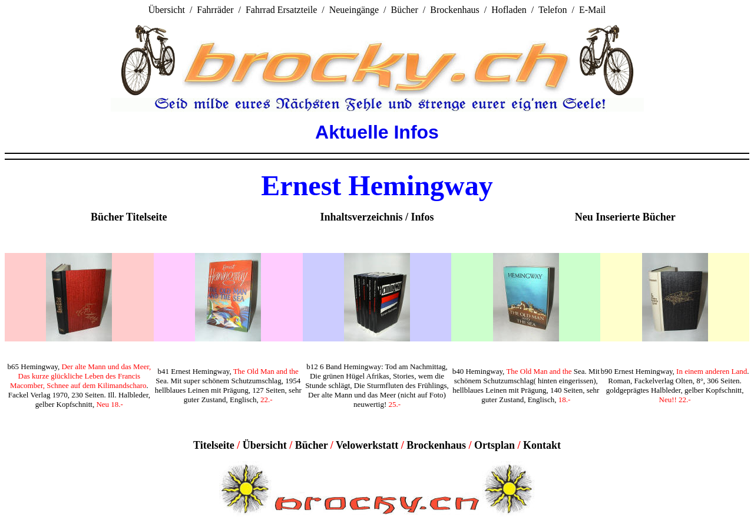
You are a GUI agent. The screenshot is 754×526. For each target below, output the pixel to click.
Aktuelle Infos (377, 132)
